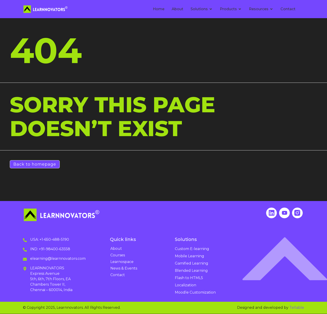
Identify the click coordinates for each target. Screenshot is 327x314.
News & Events (123, 268)
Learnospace (122, 262)
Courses (117, 255)
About (116, 249)
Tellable (296, 308)
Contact (117, 275)
